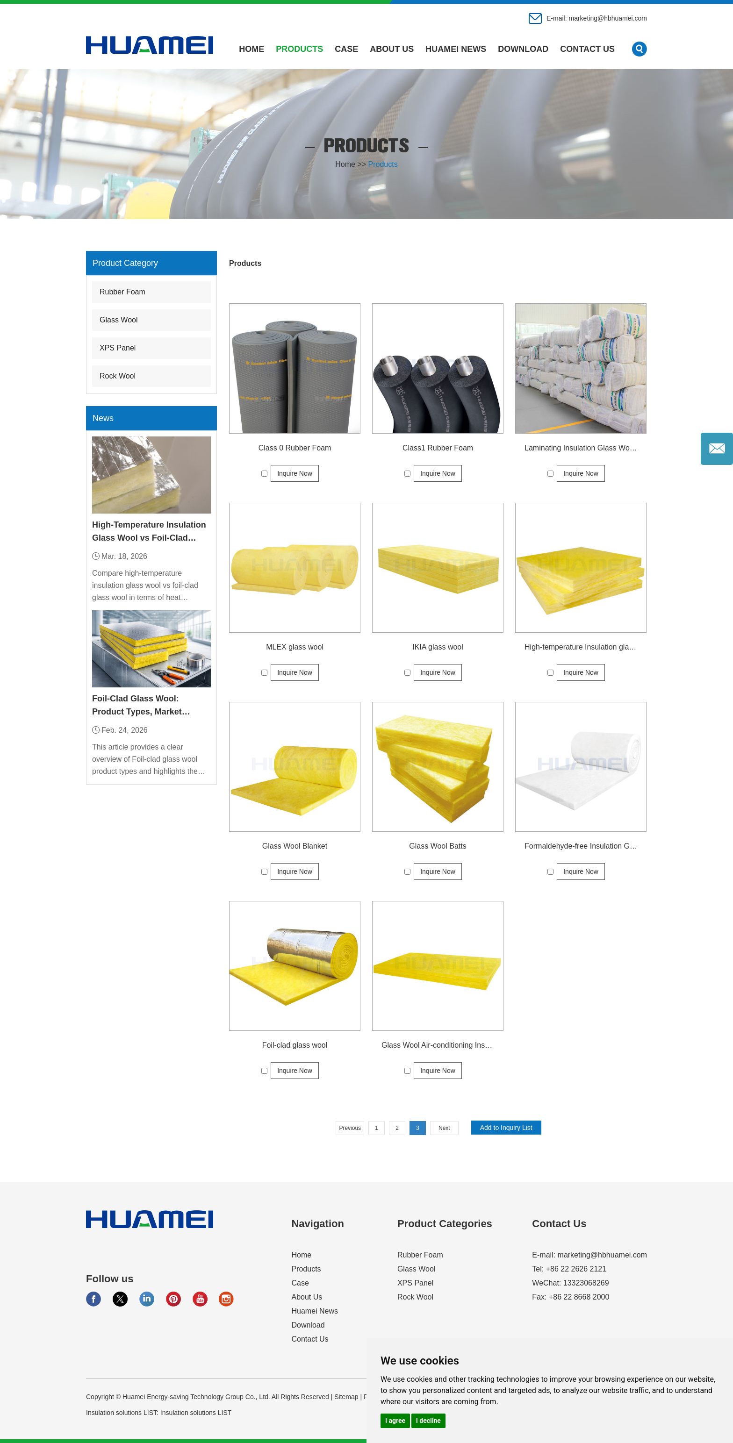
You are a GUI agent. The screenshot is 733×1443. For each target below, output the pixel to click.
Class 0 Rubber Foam (295, 448)
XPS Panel (118, 348)
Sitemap (346, 1396)
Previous (350, 1128)
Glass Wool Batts (437, 846)
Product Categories (444, 1223)
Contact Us (587, 49)
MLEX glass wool (294, 647)
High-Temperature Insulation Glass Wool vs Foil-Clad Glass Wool (149, 532)
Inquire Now (294, 473)
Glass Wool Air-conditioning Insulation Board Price (437, 1045)
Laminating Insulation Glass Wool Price (581, 448)
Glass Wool (119, 320)
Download (523, 49)
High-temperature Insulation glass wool (581, 647)
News (103, 418)
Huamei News (455, 49)
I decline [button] (428, 1420)
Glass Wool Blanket (294, 846)
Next (444, 1128)
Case (346, 49)
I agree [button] (395, 1420)
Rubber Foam (122, 292)
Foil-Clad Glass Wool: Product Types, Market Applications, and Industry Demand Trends (145, 706)
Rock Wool (118, 376)
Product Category (125, 263)
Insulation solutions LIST (196, 1412)
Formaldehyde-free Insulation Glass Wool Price (581, 846)
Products (299, 49)
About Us (392, 49)
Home (251, 49)
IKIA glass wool (437, 647)
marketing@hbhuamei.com (607, 18)
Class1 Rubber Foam (437, 448)
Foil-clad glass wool (295, 1045)
